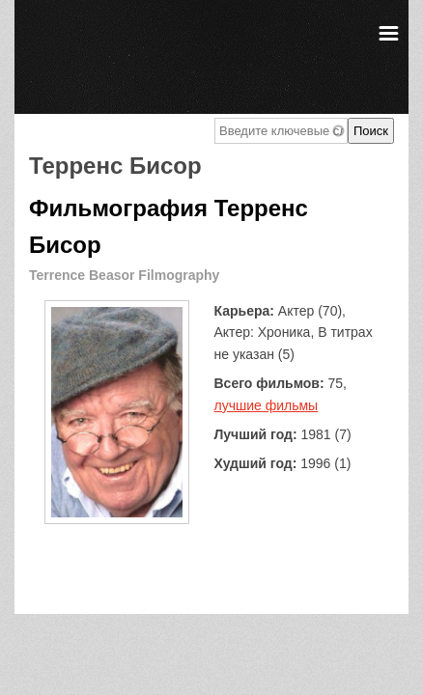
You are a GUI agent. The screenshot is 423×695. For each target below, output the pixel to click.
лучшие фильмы (266, 405)
